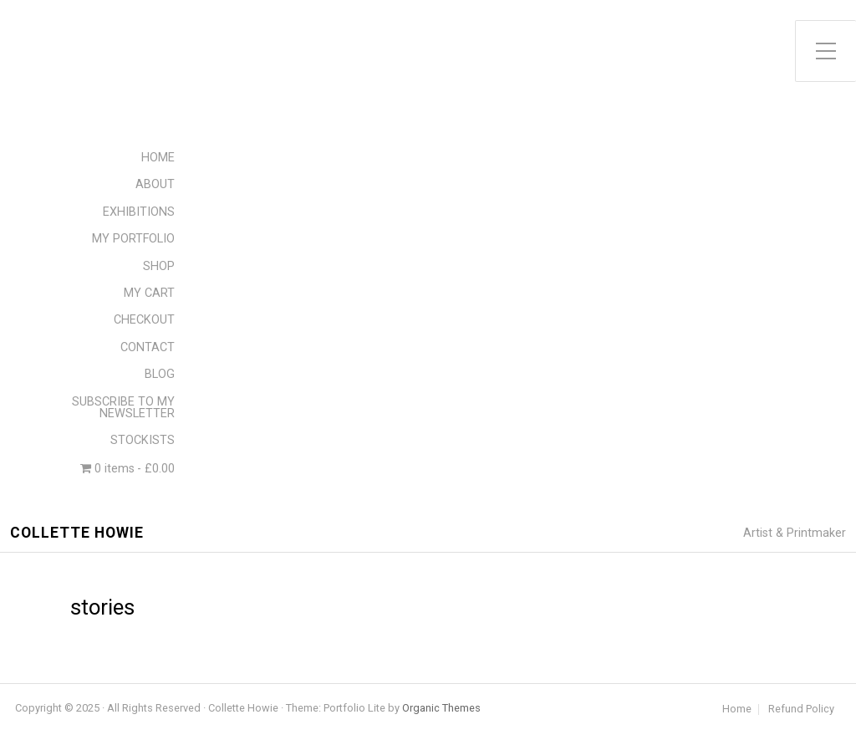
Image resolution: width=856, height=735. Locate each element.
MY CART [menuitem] (149, 293)
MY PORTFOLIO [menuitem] (133, 239)
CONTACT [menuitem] (147, 347)
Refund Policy (801, 709)
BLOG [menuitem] (160, 374)
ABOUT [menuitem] (155, 184)
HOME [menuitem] (158, 158)
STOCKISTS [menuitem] (142, 440)
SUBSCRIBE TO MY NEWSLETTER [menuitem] (123, 408)
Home (737, 709)
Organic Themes (441, 708)
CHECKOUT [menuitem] (144, 320)
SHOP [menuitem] (159, 266)
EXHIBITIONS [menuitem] (139, 212)
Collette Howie (77, 533)
